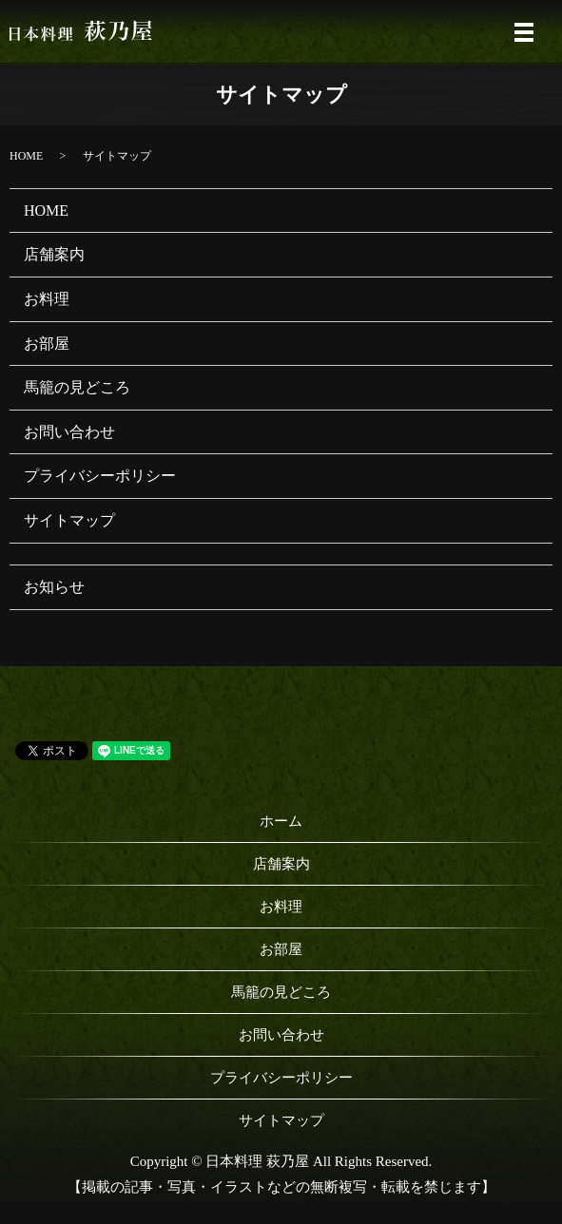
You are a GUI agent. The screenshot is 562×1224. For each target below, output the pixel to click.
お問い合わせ (69, 432)
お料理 (46, 299)
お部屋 (46, 343)
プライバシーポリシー (100, 476)
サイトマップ (69, 520)
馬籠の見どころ (77, 387)
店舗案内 (54, 254)
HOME (26, 156)
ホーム (281, 821)
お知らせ (54, 587)
